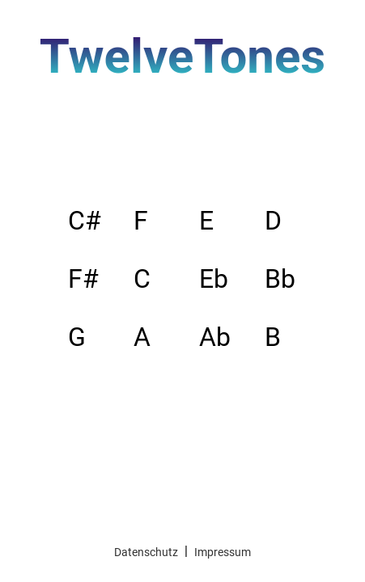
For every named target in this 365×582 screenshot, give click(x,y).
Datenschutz (146, 552)
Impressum (222, 552)
